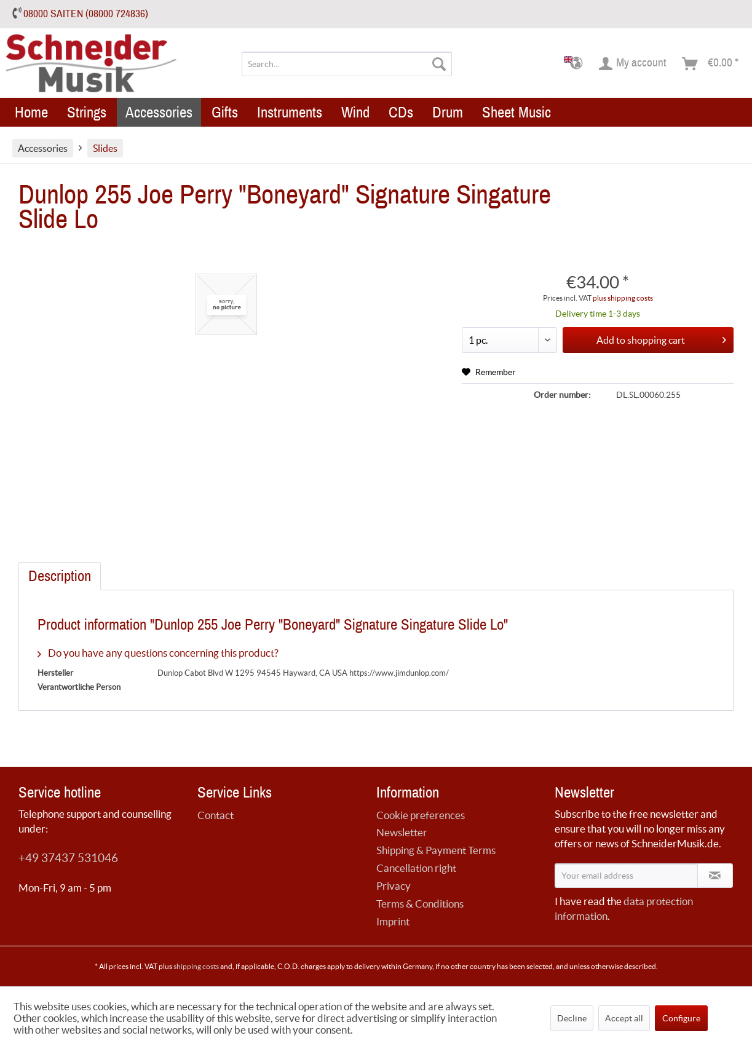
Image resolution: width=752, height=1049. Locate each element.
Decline (572, 1018)
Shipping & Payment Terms (436, 850)
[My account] (633, 64)
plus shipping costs (623, 298)
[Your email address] (626, 875)
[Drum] (448, 112)
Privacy (393, 886)
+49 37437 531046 (68, 858)
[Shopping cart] (711, 64)
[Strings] (86, 112)
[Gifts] (225, 112)
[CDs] (401, 112)
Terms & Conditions (420, 903)
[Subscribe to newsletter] (715, 875)
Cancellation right (416, 868)
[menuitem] (347, 64)
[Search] (439, 64)
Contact (215, 815)
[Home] (31, 112)
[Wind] (355, 112)
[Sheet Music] (516, 112)
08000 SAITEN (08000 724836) (85, 14)
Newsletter (401, 832)
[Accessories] (159, 112)
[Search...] (347, 64)
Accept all (624, 1018)
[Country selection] (577, 64)
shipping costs (196, 966)
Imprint (393, 921)
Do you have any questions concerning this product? (158, 653)
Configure (681, 1018)
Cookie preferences (420, 815)
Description (59, 576)
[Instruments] (289, 112)
